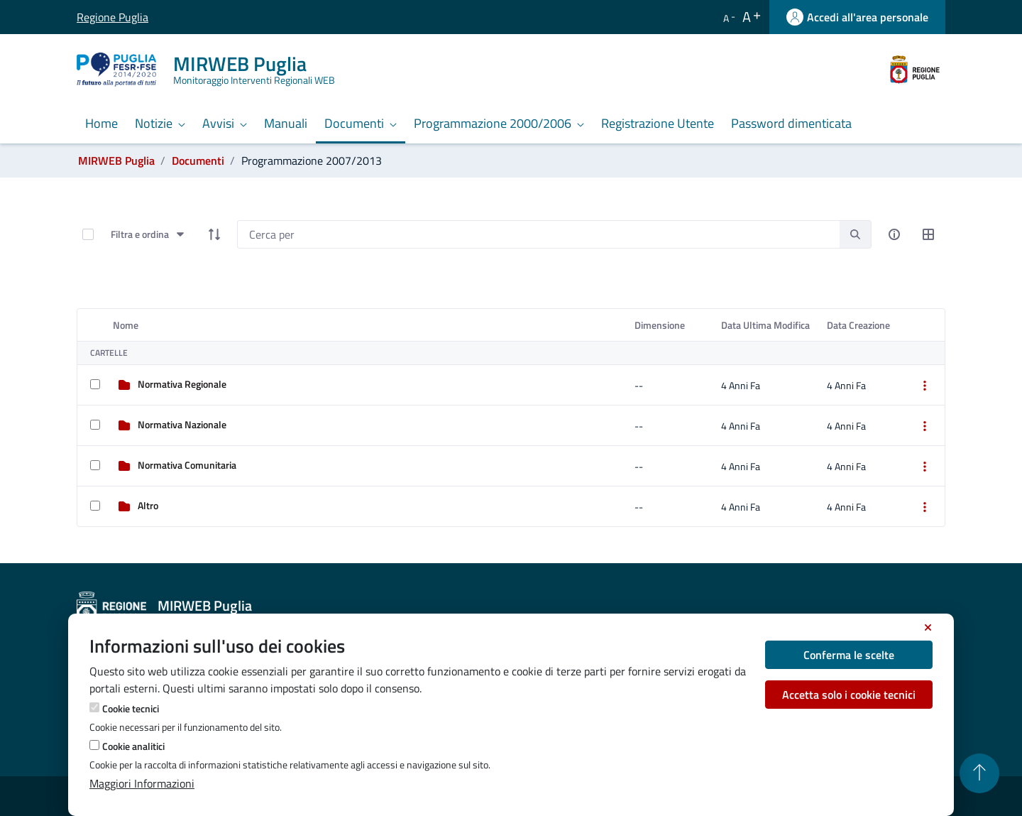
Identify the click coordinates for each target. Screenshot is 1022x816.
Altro (148, 505)
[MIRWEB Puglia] (214, 70)
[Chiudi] (928, 628)
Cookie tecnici (130, 708)
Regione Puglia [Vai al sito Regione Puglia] (87, 17)
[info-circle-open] (894, 234)
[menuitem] (101, 124)
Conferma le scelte (848, 654)
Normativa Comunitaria (187, 464)
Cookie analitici (133, 746)
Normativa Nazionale (182, 424)
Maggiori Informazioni (141, 783)
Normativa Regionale (182, 383)
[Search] (538, 234)
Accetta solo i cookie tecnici (849, 694)
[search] (855, 234)
